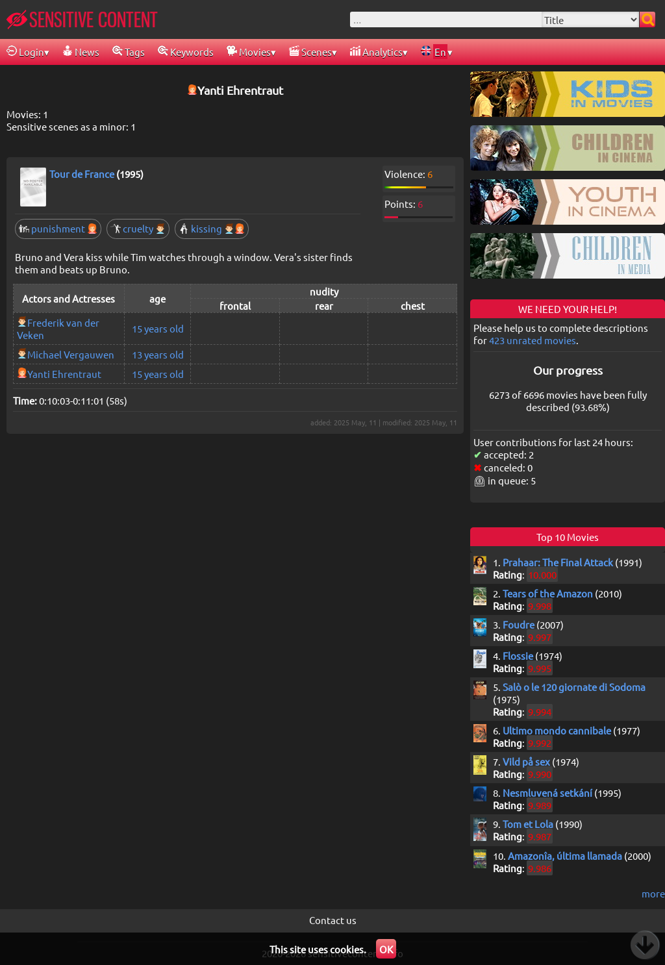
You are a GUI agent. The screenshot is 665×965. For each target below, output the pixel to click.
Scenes (310, 51)
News (80, 51)
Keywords (186, 51)
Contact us (333, 920)
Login (25, 51)
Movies (249, 51)
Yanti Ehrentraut (64, 374)
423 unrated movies (532, 340)
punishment (58, 228)
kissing (212, 228)
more (653, 893)
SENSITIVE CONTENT (82, 19)
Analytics (376, 51)
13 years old (158, 354)
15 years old (158, 328)
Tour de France (81, 174)
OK (386, 949)
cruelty (138, 228)
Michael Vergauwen (70, 354)
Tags (128, 51)
